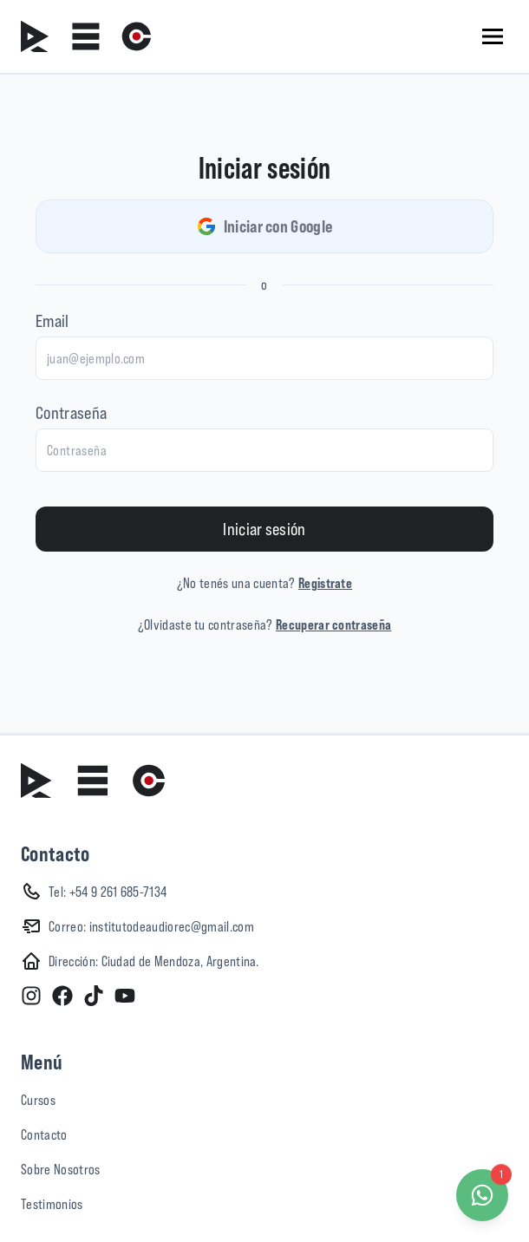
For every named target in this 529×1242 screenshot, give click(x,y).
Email (52, 320)
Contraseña (71, 412)
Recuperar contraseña (333, 624)
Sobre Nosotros (60, 1169)
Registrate (325, 583)
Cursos (38, 1100)
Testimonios (52, 1204)
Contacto (44, 1134)
